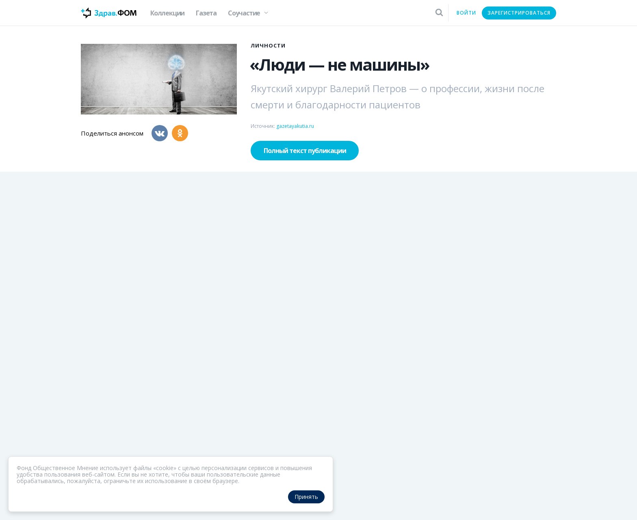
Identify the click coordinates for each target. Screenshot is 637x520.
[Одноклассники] (180, 133)
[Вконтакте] (160, 133)
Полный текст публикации (305, 150)
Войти (466, 12)
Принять (306, 497)
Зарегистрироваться (519, 12)
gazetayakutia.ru (295, 126)
